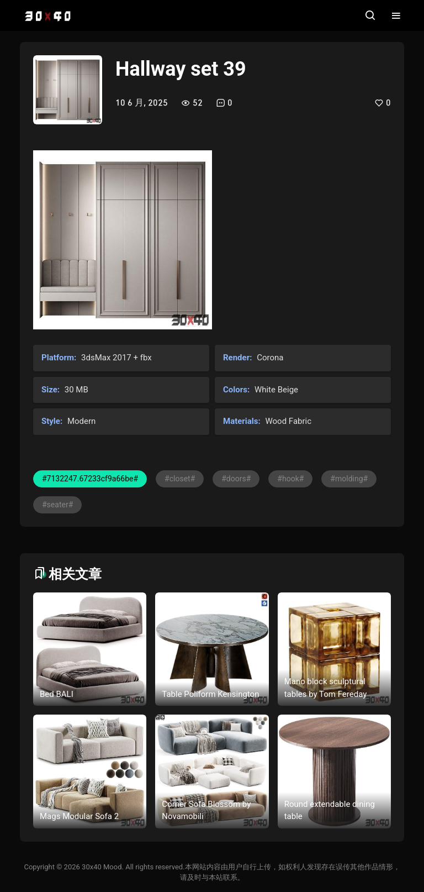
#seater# (57, 504)
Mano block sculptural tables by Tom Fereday (325, 687)
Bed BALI (56, 694)
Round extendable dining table (329, 810)
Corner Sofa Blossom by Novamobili (206, 810)
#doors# (236, 478)
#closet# (180, 478)
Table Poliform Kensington (210, 694)
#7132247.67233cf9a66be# (90, 478)
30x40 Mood (101, 867)
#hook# (290, 478)
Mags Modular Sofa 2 (79, 816)
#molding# (349, 478)
